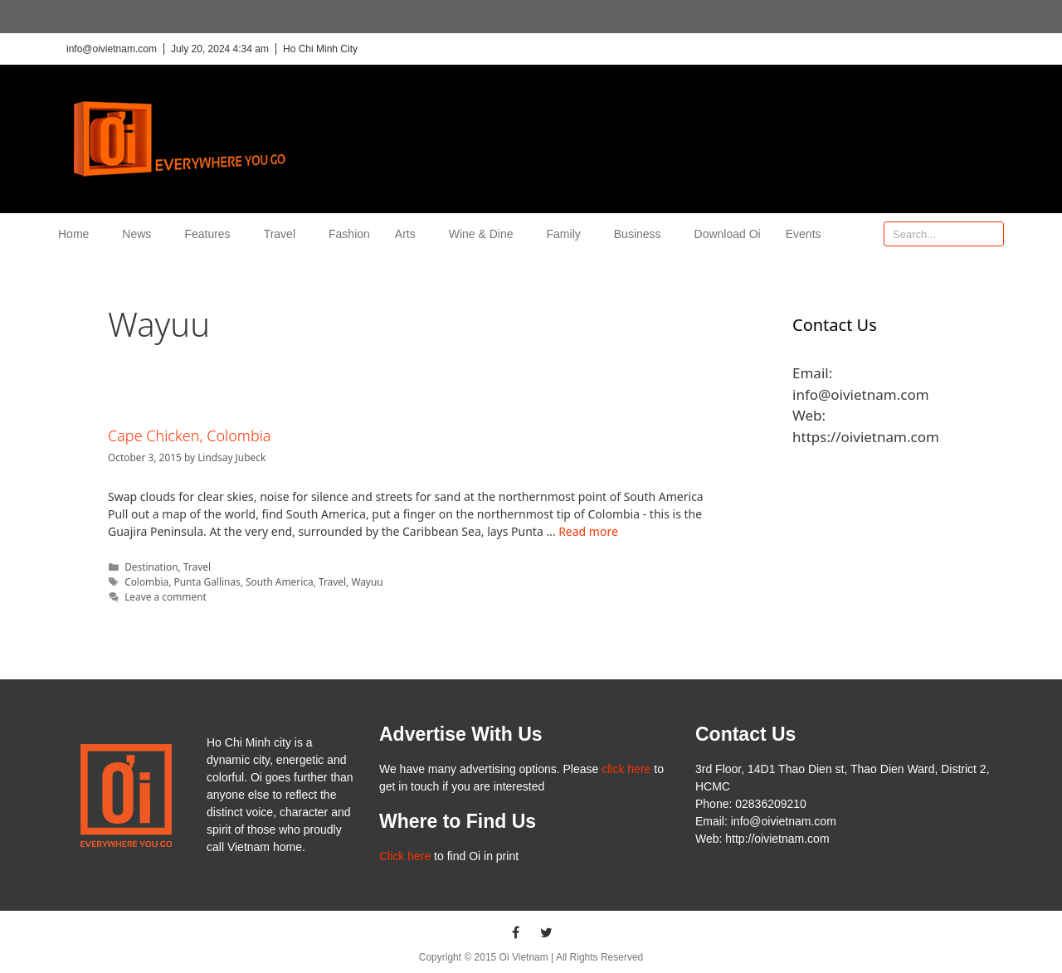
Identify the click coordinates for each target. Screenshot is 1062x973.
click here (626, 769)
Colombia (146, 581)
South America (280, 581)
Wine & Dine (485, 234)
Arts (409, 234)
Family (568, 234)
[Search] (990, 234)
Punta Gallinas (207, 581)
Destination (151, 566)
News (140, 234)
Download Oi (727, 234)
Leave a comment (165, 596)
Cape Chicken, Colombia (189, 435)
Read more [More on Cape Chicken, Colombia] (588, 531)
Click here (405, 856)
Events (803, 234)
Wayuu (366, 581)
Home (77, 234)
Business (642, 234)
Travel (284, 234)
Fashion (349, 234)
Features (211, 234)
